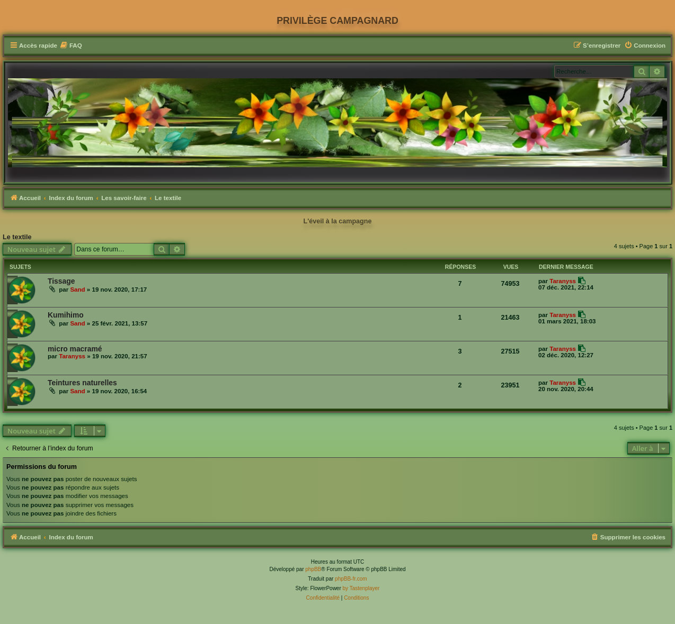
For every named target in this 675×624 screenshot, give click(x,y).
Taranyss (562, 281)
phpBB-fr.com (351, 579)
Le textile (17, 237)
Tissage (61, 281)
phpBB (313, 569)
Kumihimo (66, 315)
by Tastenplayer (361, 588)
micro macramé (75, 349)
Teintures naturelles (82, 382)
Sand (77, 289)
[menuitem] (71, 45)
